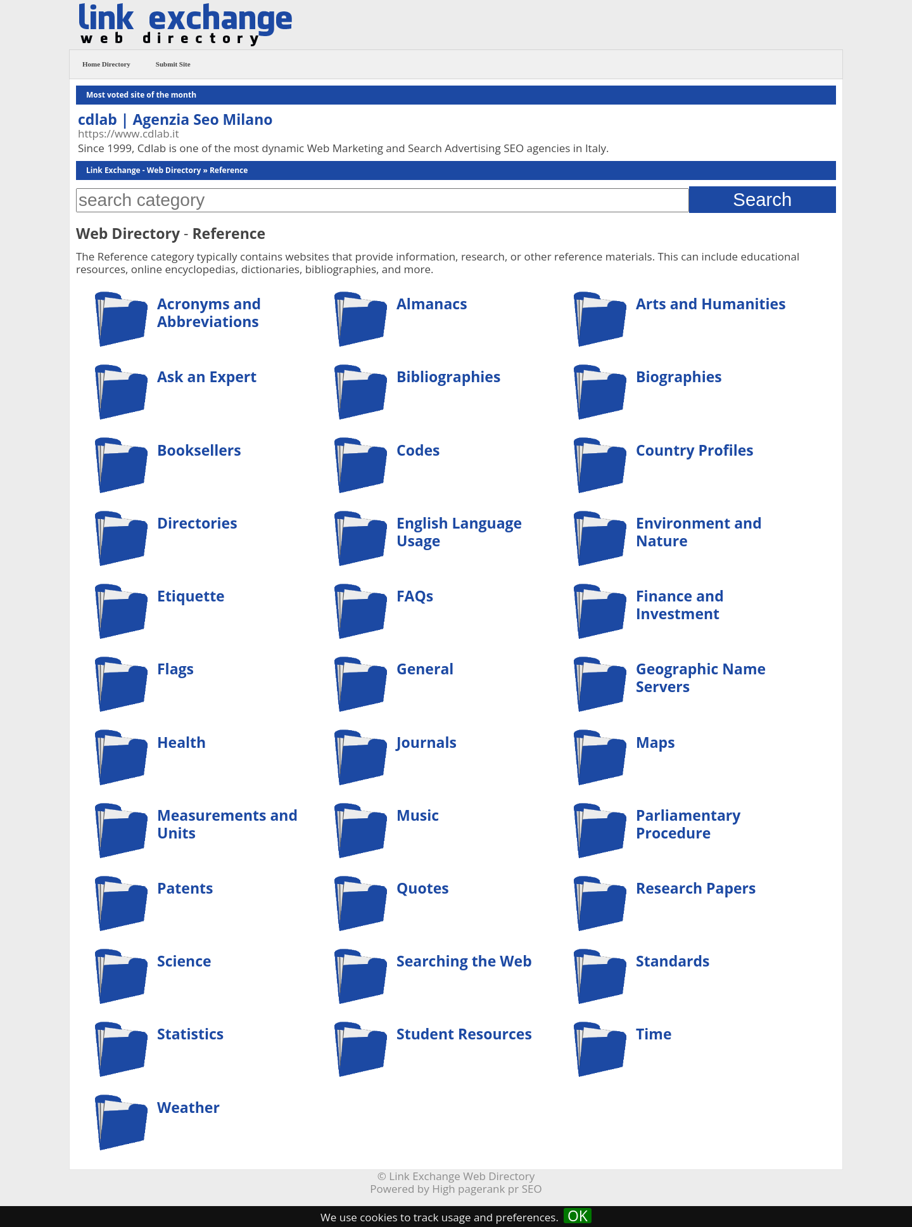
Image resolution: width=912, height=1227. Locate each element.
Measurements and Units (227, 824)
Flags (175, 668)
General (424, 668)
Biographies (679, 376)
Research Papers (696, 888)
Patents (185, 888)
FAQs (414, 596)
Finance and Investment (680, 605)
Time (654, 1034)
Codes (418, 450)
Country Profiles (695, 450)
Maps (655, 742)
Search (762, 199)
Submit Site (173, 64)
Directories (197, 523)
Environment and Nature (699, 532)
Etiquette (191, 596)
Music (417, 815)
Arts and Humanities (711, 303)
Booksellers (199, 450)
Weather (188, 1107)
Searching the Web (464, 961)
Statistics (190, 1034)
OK (577, 1215)
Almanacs (431, 303)
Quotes (422, 888)
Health (181, 742)
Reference (229, 170)
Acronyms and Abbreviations (209, 312)
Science (184, 961)
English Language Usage (459, 532)
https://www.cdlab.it (128, 133)
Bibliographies (448, 376)
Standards (673, 961)
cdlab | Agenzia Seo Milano (175, 119)
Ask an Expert (206, 376)
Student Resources (464, 1034)
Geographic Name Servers (701, 677)
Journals (426, 742)
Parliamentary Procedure (688, 824)
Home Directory (106, 64)
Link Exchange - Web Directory (143, 170)
